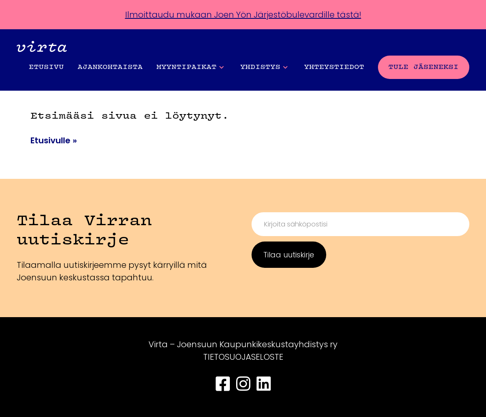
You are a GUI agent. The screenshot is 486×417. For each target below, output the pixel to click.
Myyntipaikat (190, 67)
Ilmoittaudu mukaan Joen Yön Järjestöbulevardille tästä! (243, 14)
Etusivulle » (53, 140)
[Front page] (42, 48)
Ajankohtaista (110, 67)
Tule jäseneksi (423, 67)
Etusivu (46, 67)
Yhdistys (263, 67)
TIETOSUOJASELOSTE (243, 357)
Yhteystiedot (334, 67)
